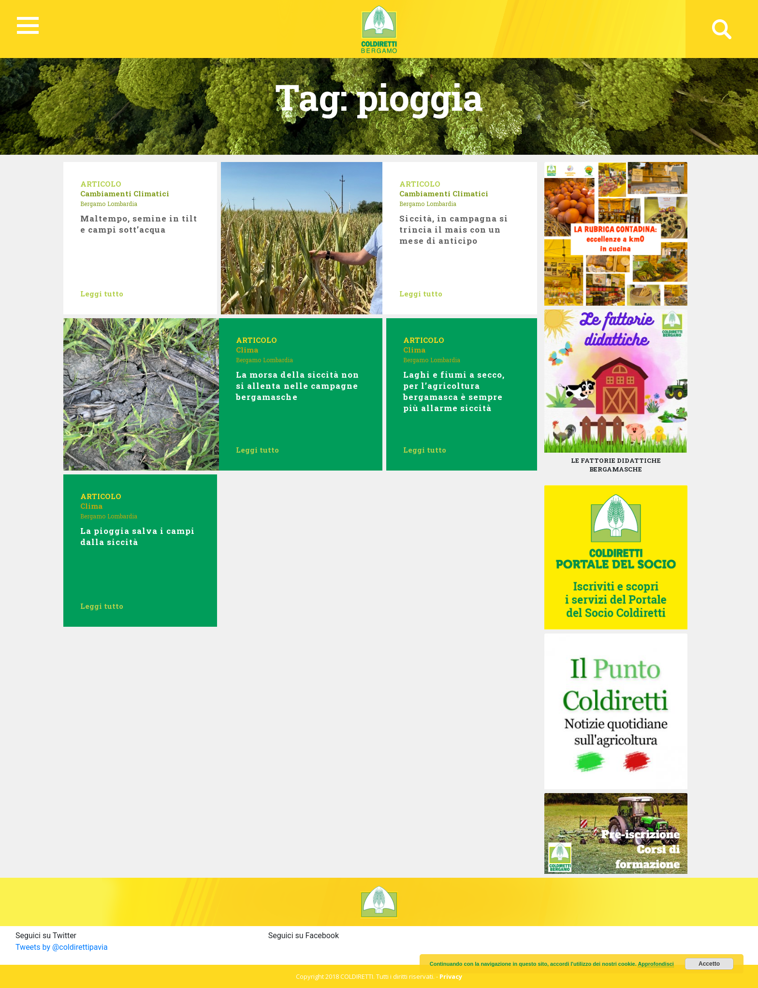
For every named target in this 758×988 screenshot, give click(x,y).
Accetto (709, 963)
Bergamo (92, 203)
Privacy (450, 976)
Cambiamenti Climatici (124, 193)
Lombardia (122, 203)
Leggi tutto (101, 293)
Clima (247, 349)
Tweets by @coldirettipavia (61, 947)
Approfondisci (656, 964)
